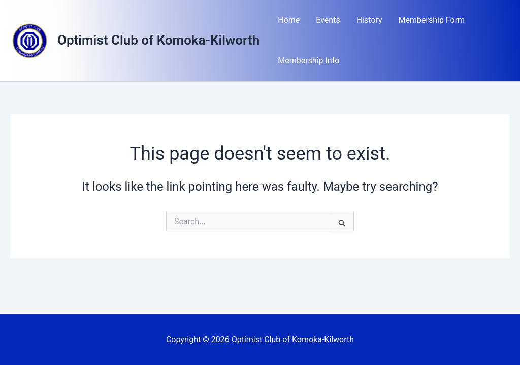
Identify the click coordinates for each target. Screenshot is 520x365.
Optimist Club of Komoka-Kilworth (158, 40)
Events (328, 20)
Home (289, 20)
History (369, 20)
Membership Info (308, 60)
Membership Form (432, 20)
